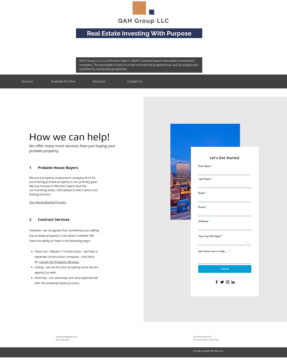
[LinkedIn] (233, 282)
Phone (201, 207)
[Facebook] (216, 282)
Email (201, 193)
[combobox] (224, 227)
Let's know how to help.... (213, 251)
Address (203, 221)
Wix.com (219, 350)
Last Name (204, 179)
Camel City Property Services (59, 262)
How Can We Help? (209, 236)
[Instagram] (227, 282)
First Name (204, 166)
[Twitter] (222, 282)
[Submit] (224, 269)
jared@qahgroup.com (66, 336)
